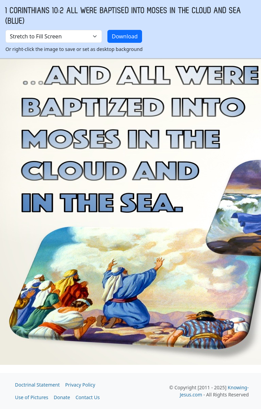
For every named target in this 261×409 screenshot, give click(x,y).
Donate (62, 397)
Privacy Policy (80, 384)
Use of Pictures (31, 397)
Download (125, 36)
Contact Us (87, 397)
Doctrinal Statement (37, 384)
